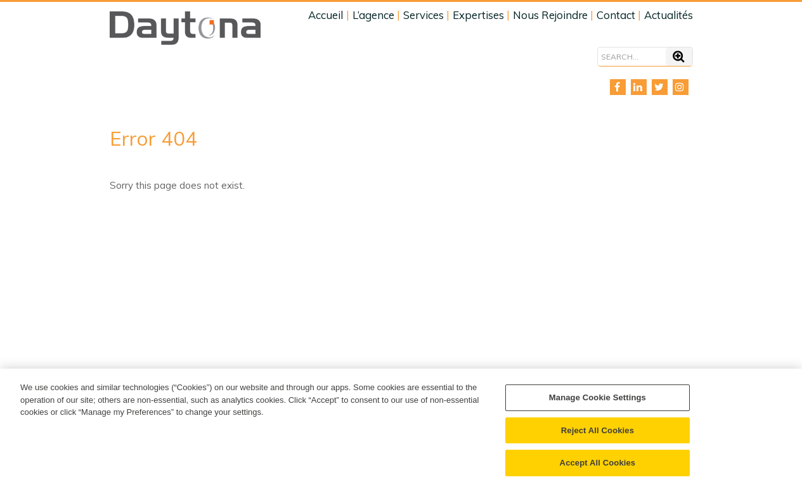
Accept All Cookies (598, 466)
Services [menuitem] (423, 15)
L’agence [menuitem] (373, 15)
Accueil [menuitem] (325, 15)
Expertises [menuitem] (478, 15)
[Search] (632, 57)
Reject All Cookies (597, 434)
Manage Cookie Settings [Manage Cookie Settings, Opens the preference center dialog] (597, 401)
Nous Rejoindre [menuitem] (550, 15)
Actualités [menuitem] (668, 15)
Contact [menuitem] (616, 15)
